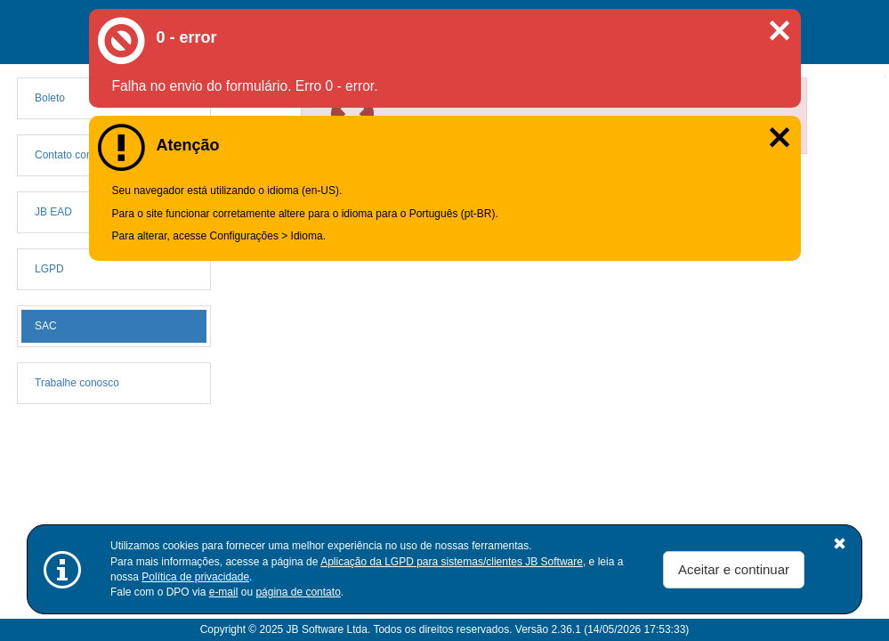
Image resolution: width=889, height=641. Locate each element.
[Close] (788, 98)
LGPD (49, 269)
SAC (46, 326)
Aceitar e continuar (733, 569)
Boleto (50, 98)
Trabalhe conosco (77, 383)
